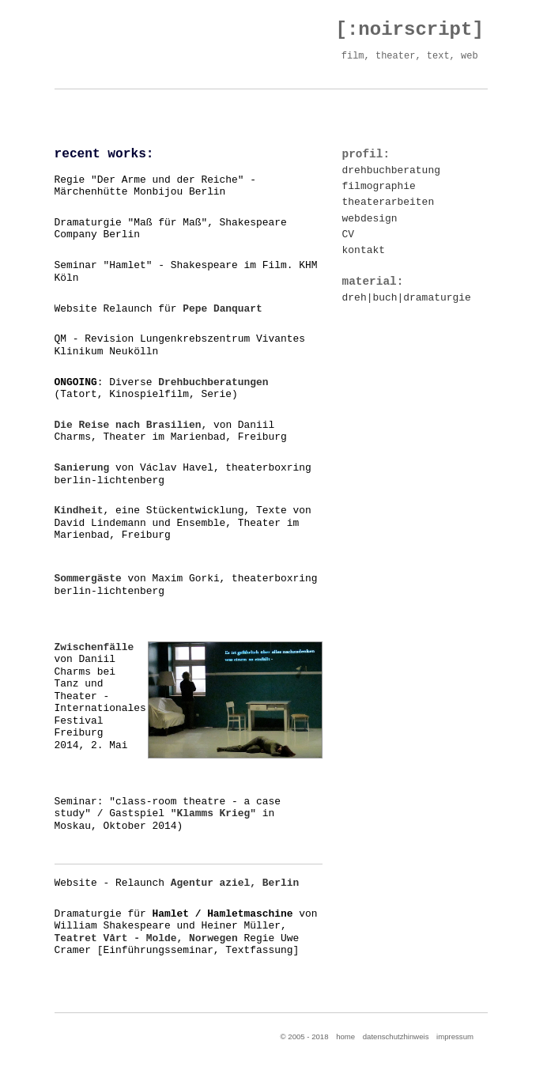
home (345, 1036)
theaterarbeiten (388, 202)
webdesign (370, 219)
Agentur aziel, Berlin (235, 883)
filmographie (379, 186)
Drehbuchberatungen (213, 382)
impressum (454, 1036)
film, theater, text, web (407, 56)
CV (348, 234)
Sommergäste (88, 578)
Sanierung (82, 468)
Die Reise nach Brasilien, (131, 425)
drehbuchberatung (391, 170)
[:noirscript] (410, 29)
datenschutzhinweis (396, 1036)
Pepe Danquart (222, 309)
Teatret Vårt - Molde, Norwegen (146, 938)
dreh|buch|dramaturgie (406, 298)
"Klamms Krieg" (213, 813)
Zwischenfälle (94, 647)
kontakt (363, 250)
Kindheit (79, 510)
